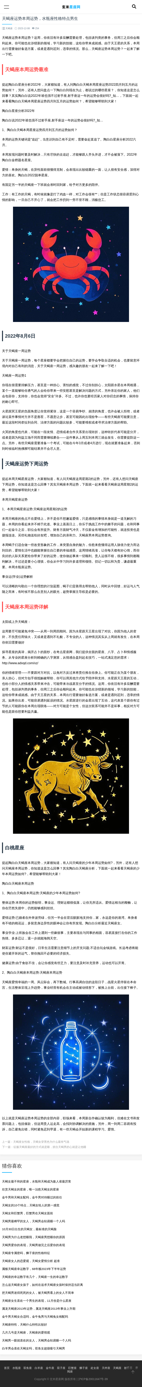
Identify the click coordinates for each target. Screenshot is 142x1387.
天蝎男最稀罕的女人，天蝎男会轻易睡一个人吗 (33, 1221)
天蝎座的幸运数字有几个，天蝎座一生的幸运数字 (35, 1276)
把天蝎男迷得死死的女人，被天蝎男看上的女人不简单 (38, 1292)
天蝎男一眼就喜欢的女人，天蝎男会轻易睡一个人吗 (36, 1340)
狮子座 (83, 1368)
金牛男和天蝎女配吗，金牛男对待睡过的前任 (32, 1197)
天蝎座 (117, 1368)
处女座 (95, 1368)
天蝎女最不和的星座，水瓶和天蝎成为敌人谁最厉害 (36, 1181)
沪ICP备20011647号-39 (93, 1379)
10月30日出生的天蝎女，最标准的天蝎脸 (29, 1229)
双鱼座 (27, 1368)
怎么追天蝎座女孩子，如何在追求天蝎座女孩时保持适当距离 (42, 1284)
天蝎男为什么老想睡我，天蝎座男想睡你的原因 (33, 1237)
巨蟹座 (72, 1368)
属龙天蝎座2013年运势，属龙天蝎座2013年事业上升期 (38, 1308)
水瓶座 (16, 1368)
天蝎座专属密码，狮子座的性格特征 (26, 1253)
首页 (7, 1368)
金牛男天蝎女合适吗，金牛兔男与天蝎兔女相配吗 (35, 1316)
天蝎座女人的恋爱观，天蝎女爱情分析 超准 (31, 1261)
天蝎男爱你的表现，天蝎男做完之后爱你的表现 (33, 1245)
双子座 (61, 1368)
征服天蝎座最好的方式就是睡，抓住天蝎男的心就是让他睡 (49, 1147)
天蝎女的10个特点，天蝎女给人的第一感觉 (30, 1205)
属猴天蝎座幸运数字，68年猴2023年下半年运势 (34, 1269)
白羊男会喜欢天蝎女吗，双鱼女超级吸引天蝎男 (33, 1348)
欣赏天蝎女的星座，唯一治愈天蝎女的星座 (30, 1189)
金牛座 (50, 1368)
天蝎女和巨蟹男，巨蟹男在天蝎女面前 (27, 1213)
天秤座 (106, 1368)
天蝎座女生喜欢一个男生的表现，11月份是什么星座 (36, 1300)
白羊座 (39, 1368)
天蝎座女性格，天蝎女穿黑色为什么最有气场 (41, 1141)
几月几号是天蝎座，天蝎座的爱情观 (26, 1332)
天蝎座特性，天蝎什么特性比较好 (24, 1324)
